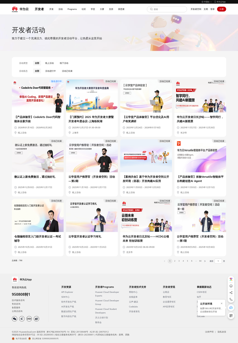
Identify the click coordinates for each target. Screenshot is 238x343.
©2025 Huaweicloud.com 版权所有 (28, 332)
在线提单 (133, 297)
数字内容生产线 (68, 316)
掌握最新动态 (204, 287)
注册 (221, 9)
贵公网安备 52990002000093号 (45, 339)
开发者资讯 (134, 311)
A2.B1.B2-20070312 (99, 332)
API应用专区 (169, 306)
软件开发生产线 (68, 302)
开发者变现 (169, 287)
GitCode (201, 316)
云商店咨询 (17, 311)
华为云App (221, 2)
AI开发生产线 (67, 306)
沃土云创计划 (101, 317)
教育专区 (167, 297)
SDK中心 (65, 297)
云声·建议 (133, 302)
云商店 (166, 292)
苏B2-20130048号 (79, 332)
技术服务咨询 (18, 300)
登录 (212, 9)
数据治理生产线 (68, 311)
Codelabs (133, 306)
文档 (206, 9)
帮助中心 (133, 292)
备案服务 (16, 307)
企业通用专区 (169, 302)
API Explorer (67, 292)
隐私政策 (222, 332)
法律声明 (209, 332)
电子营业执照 (21, 339)
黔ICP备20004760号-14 (58, 332)
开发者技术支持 (137, 287)
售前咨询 (16, 304)
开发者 (39, 9)
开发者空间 (196, 9)
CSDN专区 (202, 292)
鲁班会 (98, 322)
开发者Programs (104, 287)
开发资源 (66, 287)
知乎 (199, 297)
